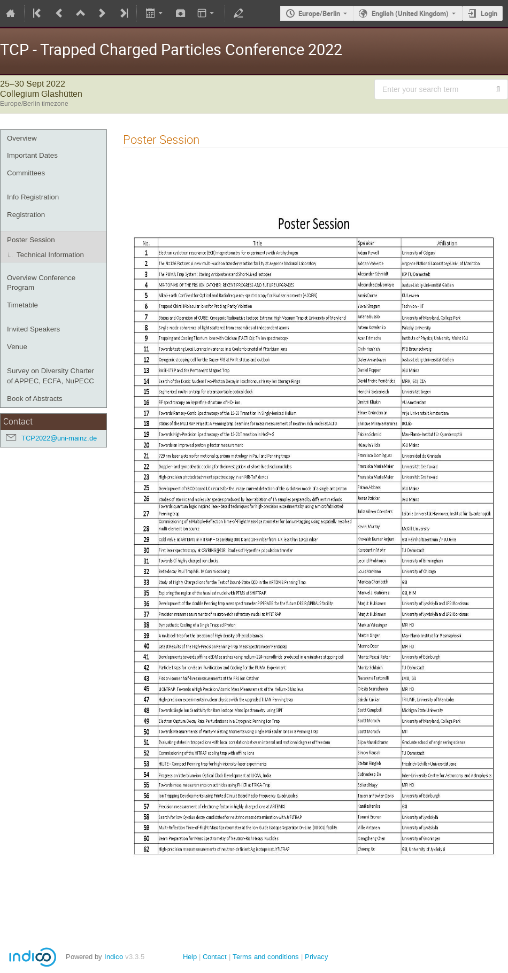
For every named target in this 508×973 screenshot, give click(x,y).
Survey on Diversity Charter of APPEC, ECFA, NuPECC (50, 376)
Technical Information (50, 255)
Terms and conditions (266, 956)
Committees (26, 173)
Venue (17, 347)
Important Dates (32, 155)
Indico (113, 956)
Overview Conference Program (41, 283)
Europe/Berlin (319, 13)
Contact (215, 956)
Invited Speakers (33, 329)
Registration (26, 215)
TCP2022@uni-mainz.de (59, 438)
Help (190, 956)
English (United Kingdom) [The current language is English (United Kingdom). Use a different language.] (410, 13)
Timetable (22, 305)
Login (489, 13)
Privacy (316, 956)
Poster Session (31, 240)
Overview (22, 138)
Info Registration (33, 197)
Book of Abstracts (35, 399)
